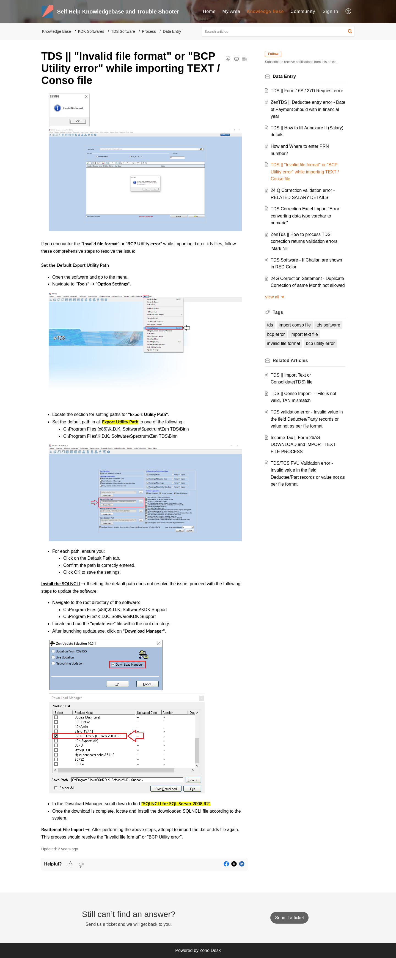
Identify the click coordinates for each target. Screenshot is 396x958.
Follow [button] (273, 54)
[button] (348, 11)
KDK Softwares (91, 31)
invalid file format (283, 343)
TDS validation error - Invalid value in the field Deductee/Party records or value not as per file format (307, 419)
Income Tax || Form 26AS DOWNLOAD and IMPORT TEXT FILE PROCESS (303, 444)
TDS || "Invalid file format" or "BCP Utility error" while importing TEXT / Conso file (305, 171)
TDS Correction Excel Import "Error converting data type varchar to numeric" (305, 215)
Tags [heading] (278, 312)
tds (270, 325)
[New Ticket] (289, 917)
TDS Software (123, 31)
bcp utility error (320, 343)
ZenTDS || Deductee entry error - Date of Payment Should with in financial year (303, 109)
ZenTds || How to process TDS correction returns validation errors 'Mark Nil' (304, 241)
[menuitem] (209, 11)
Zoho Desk (210, 950)
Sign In (330, 11)
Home (209, 11)
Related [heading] (290, 360)
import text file (304, 334)
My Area (231, 11)
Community (302, 11)
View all (275, 297)
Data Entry (172, 31)
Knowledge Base (265, 11)
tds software (328, 325)
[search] (278, 31)
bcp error (276, 334)
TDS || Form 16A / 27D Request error (307, 90)
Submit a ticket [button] (289, 917)
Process (149, 31)
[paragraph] (144, 466)
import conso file (295, 325)
